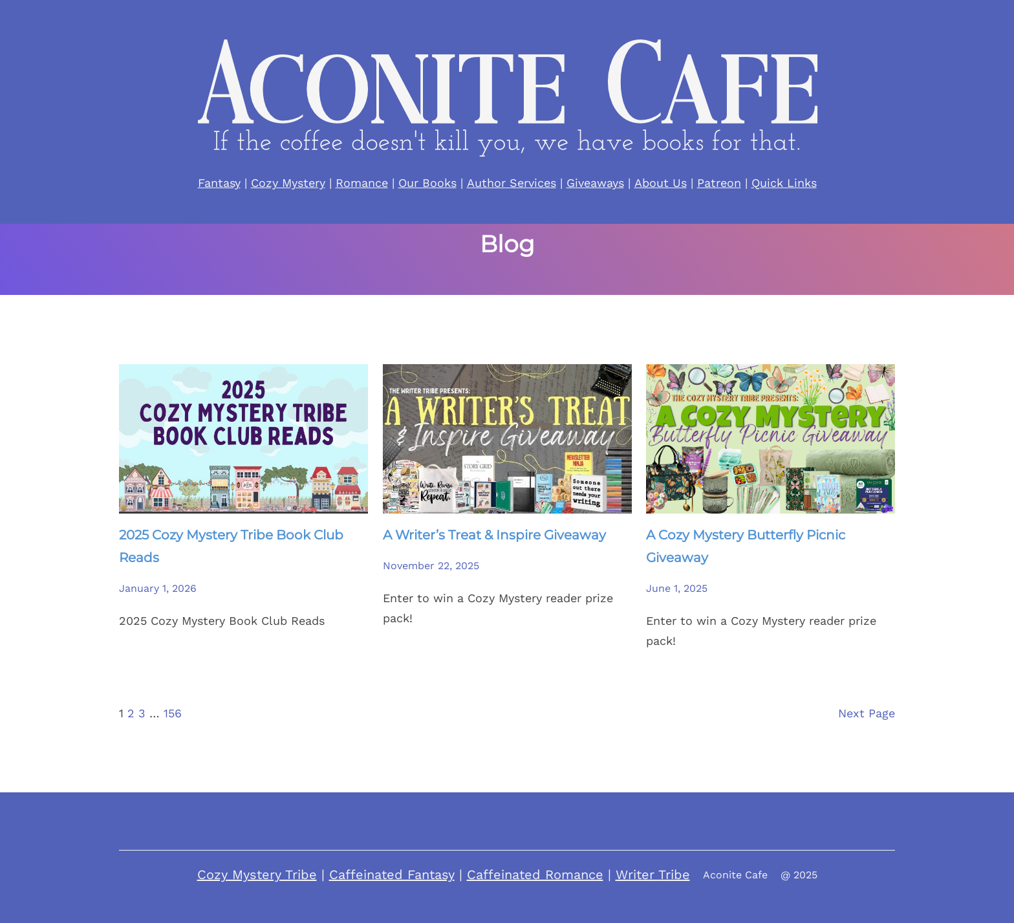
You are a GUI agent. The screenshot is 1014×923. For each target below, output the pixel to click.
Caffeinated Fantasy (392, 874)
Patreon (719, 183)
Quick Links (784, 183)
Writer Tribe (653, 874)
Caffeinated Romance (535, 874)
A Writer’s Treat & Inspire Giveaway (494, 535)
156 (173, 713)
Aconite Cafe (735, 875)
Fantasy (219, 183)
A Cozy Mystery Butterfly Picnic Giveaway (745, 546)
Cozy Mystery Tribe (257, 874)
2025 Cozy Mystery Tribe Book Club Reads (231, 546)
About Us (660, 183)
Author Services (511, 183)
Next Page (866, 713)
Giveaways (595, 183)
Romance (362, 183)
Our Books (427, 183)
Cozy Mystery (288, 183)
